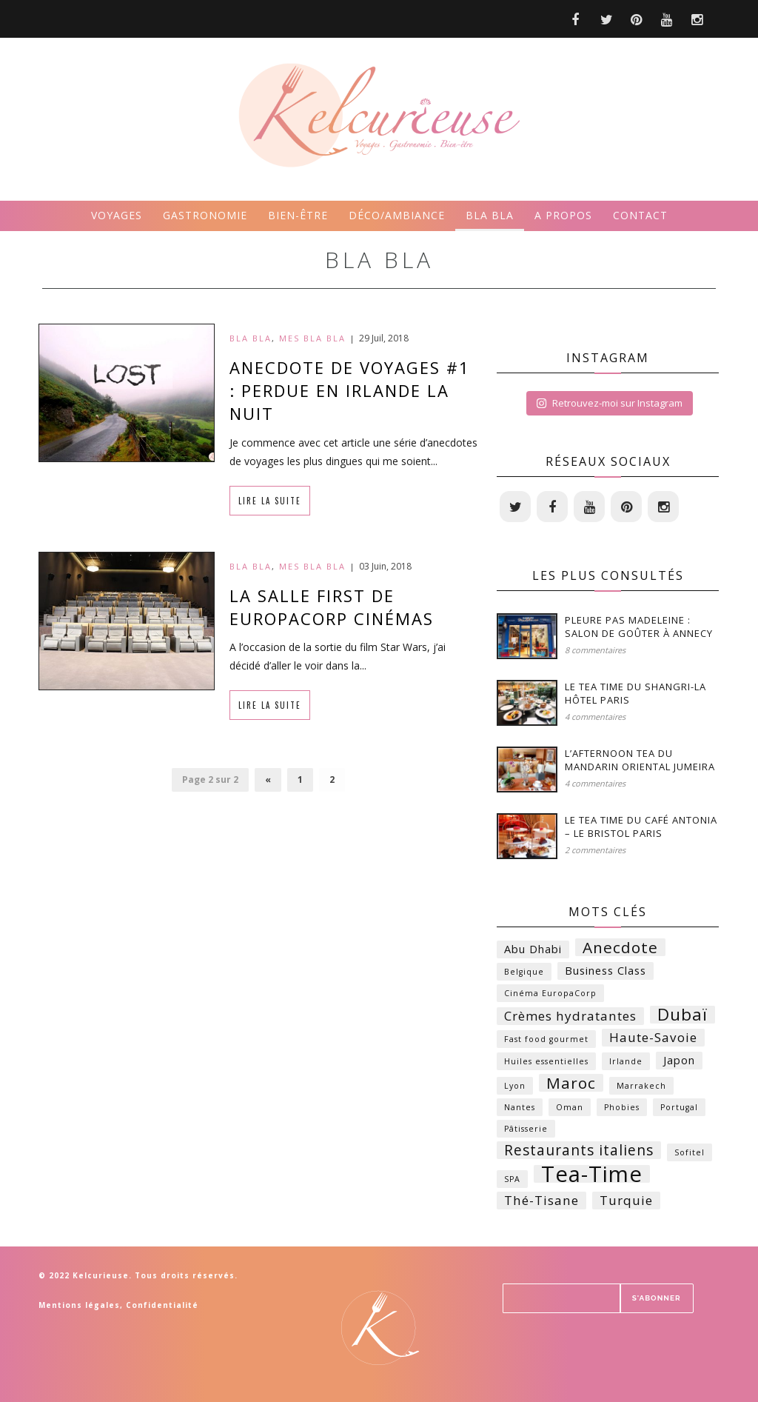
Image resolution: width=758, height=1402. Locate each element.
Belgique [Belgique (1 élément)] (524, 972)
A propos (563, 215)
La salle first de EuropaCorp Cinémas (331, 607)
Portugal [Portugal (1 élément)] (679, 1107)
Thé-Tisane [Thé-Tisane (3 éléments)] (541, 1200)
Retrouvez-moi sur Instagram (609, 403)
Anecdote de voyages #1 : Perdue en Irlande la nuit (349, 390)
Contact (640, 215)
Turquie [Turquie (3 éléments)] (626, 1200)
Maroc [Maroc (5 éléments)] (571, 1083)
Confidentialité (162, 1305)
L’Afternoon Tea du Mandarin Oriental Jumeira (640, 760)
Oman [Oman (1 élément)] (569, 1107)
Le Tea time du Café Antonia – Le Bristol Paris (641, 826)
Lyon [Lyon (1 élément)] (515, 1086)
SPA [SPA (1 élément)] (512, 1179)
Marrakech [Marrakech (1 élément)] (641, 1086)
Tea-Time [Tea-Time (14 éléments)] (592, 1174)
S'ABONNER (656, 1298)
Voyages (116, 215)
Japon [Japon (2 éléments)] (679, 1060)
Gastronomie (205, 215)
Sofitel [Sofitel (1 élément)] (689, 1152)
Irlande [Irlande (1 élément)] (626, 1061)
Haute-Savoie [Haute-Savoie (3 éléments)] (653, 1037)
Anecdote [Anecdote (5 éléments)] (620, 947)
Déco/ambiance (397, 215)
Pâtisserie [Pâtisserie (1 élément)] (526, 1129)
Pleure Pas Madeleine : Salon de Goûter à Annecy (639, 626)
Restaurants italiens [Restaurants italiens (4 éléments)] (579, 1150)
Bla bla (490, 215)
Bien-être (298, 215)
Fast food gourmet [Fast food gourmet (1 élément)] (546, 1039)
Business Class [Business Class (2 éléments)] (605, 971)
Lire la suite (269, 501)
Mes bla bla (312, 338)
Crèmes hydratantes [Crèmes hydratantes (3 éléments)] (570, 1015)
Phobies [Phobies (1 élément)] (622, 1107)
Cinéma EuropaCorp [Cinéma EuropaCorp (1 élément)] (550, 993)
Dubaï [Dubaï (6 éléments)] (682, 1015)
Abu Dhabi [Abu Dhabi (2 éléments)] (533, 949)
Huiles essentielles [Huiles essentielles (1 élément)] (546, 1061)
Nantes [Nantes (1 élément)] (519, 1107)
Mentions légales (79, 1305)
